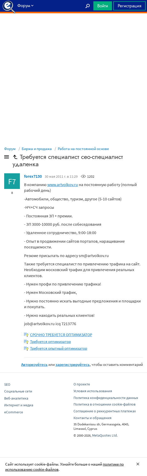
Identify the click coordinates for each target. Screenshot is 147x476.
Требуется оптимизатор (50, 341)
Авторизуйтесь (34, 364)
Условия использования (93, 391)
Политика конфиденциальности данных (106, 397)
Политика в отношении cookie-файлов (104, 404)
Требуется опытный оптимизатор (58, 348)
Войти (102, 6)
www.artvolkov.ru (62, 184)
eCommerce (13, 412)
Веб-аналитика (16, 398)
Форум (10, 148)
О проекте (82, 384)
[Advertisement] (73, 26)
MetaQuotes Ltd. (105, 435)
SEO (7, 384)
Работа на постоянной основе (83, 148)
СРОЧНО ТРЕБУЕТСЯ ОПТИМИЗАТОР (61, 334)
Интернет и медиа (18, 405)
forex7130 (33, 176)
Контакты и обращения (92, 417)
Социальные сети (18, 391)
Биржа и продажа (37, 148)
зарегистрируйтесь (72, 364)
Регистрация (129, 6)
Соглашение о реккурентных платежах (105, 411)
